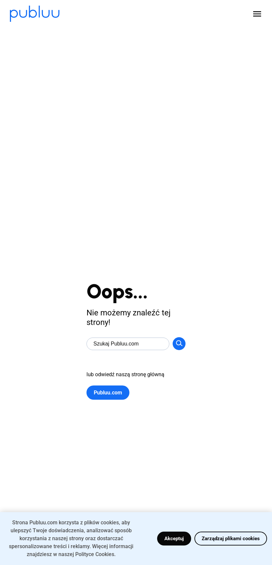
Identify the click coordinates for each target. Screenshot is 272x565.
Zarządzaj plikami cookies (231, 539)
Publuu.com (108, 392)
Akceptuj (174, 539)
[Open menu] (257, 14)
